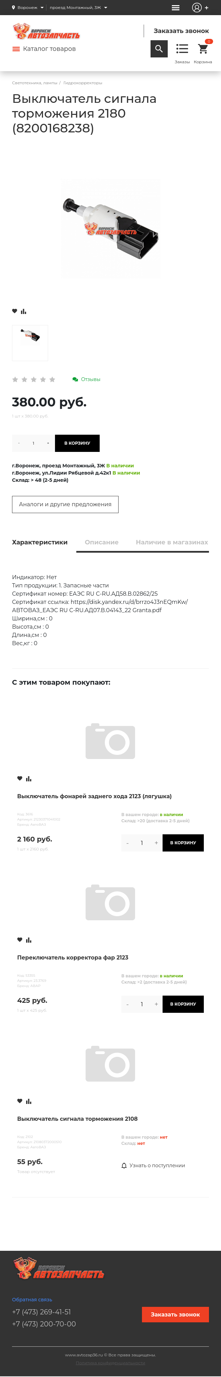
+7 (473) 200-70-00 (44, 1324)
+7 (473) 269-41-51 (41, 1312)
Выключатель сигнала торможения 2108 (77, 1119)
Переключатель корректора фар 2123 (73, 957)
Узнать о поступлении (153, 1165)
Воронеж (27, 7)
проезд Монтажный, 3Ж (75, 7)
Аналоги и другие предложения (65, 504)
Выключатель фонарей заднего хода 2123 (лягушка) (94, 796)
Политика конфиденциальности (110, 1362)
